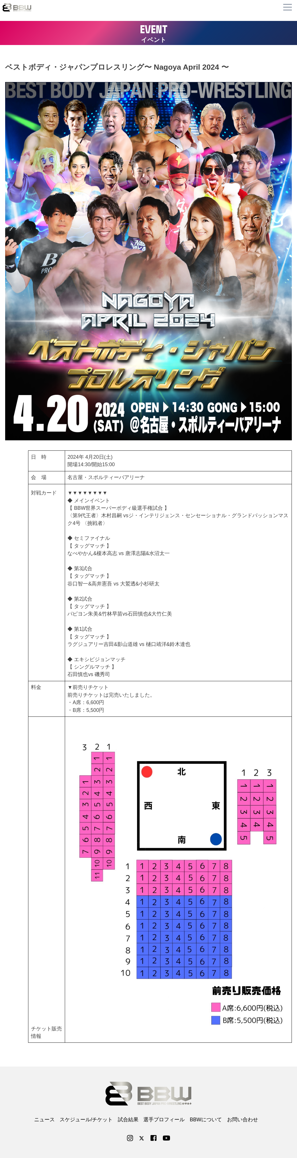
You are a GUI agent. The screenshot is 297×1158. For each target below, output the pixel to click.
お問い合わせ (242, 1119)
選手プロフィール (164, 1119)
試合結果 (128, 1119)
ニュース (44, 1119)
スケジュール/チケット (86, 1119)
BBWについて (206, 1119)
